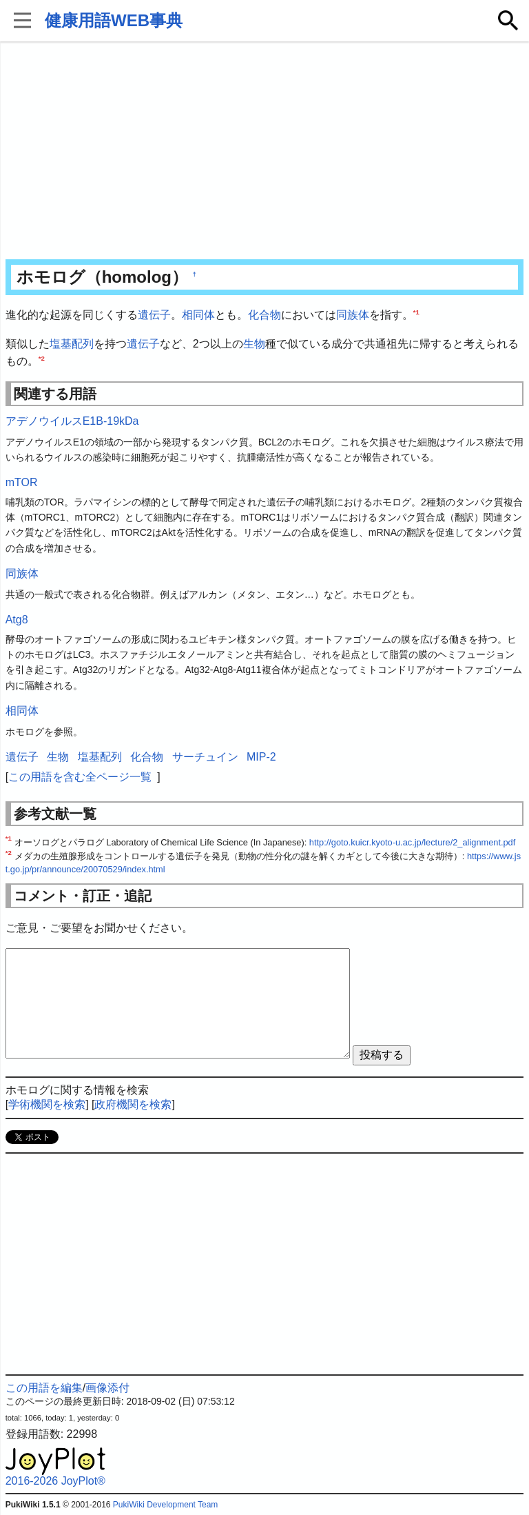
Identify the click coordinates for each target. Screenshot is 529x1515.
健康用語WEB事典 (114, 20)
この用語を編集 (44, 1388)
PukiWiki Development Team (165, 1504)
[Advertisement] (265, 151)
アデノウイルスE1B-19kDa (72, 421)
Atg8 (17, 619)
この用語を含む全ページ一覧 (80, 777)
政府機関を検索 (133, 1104)
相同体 (198, 315)
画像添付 (107, 1388)
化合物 (264, 315)
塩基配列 (72, 344)
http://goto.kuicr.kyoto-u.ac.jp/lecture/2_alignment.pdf (412, 842)
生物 (254, 344)
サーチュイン (205, 757)
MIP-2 (261, 757)
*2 (42, 358)
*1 (416, 312)
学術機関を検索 (46, 1104)
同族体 (352, 315)
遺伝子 (154, 315)
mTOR (22, 482)
